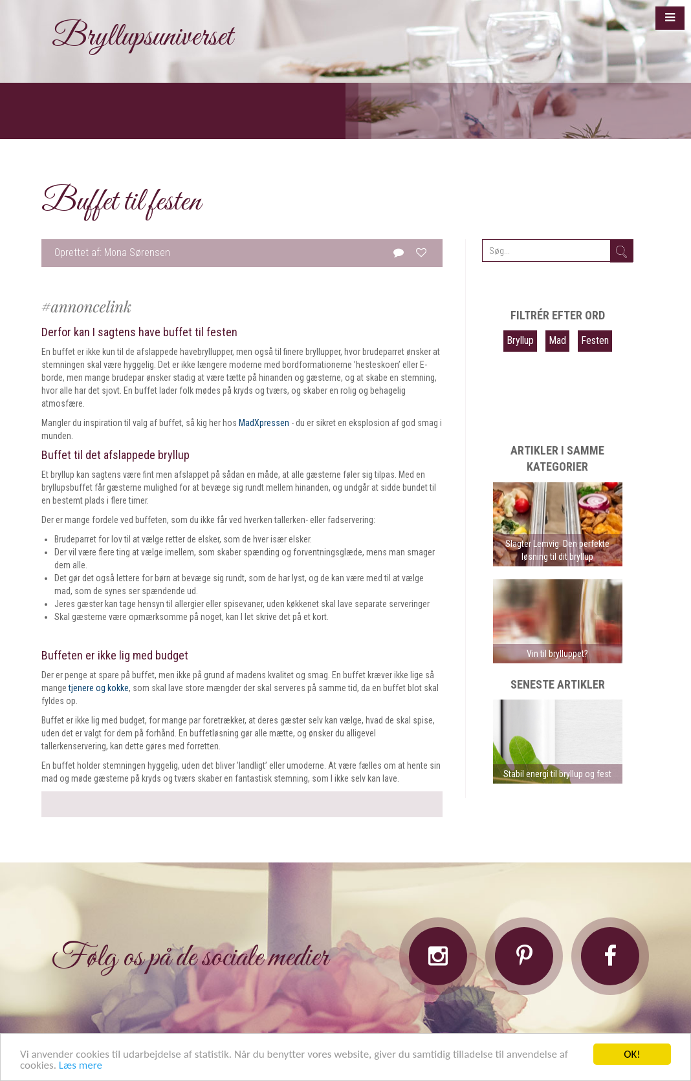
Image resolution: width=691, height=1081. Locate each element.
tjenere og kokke (99, 688)
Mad (557, 340)
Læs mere (80, 1066)
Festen (595, 340)
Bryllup (520, 340)
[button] (670, 18)
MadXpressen (264, 423)
